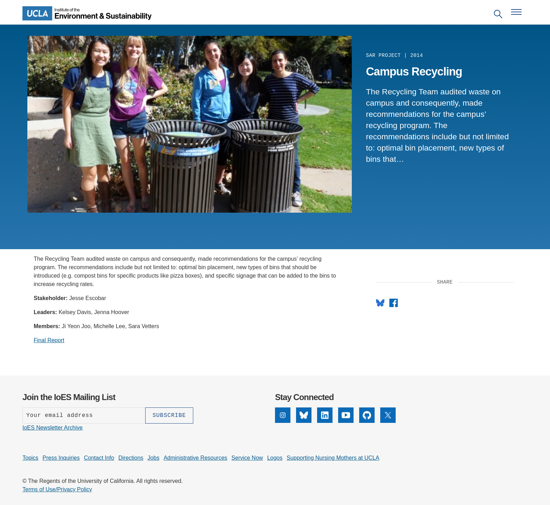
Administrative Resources (195, 458)
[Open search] (498, 15)
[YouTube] (346, 421)
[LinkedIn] (325, 421)
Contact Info (99, 458)
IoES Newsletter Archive (52, 428)
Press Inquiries (61, 458)
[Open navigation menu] (516, 12)
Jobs (154, 458)
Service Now (247, 458)
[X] (388, 421)
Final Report (49, 340)
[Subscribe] (169, 415)
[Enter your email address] (83, 415)
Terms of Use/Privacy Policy (57, 489)
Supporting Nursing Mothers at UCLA (333, 458)
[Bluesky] (303, 421)
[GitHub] (367, 421)
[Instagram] (282, 421)
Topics (30, 458)
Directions (130, 458)
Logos (275, 458)
